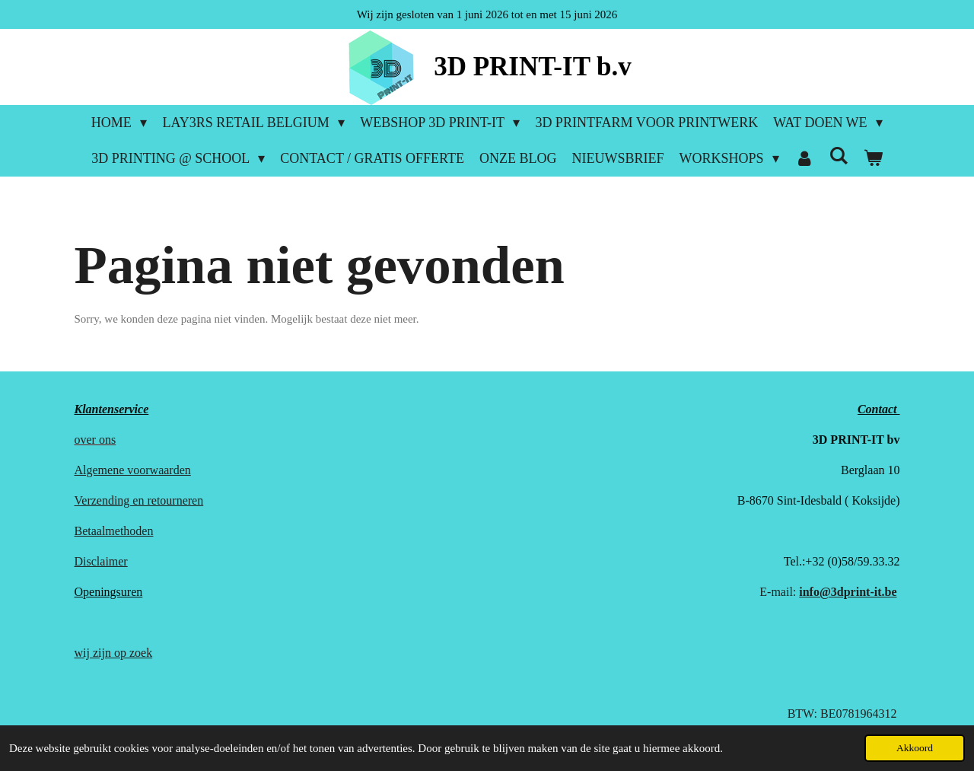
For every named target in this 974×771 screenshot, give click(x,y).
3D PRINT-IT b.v (533, 66)
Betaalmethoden (114, 530)
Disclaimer (101, 561)
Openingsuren (109, 591)
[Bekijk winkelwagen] (873, 159)
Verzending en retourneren (139, 500)
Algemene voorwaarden (133, 470)
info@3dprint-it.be (847, 591)
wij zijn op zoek (114, 652)
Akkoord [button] (914, 747)
